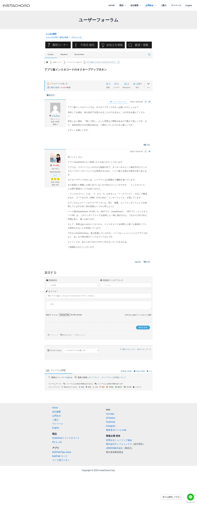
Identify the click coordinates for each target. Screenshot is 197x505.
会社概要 (137, 5)
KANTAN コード (60, 456)
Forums (51, 54)
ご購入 (164, 5)
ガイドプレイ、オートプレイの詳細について (107, 377)
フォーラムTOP (52, 37)
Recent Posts (79, 54)
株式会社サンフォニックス (119, 444)
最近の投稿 (64, 37)
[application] (126, 5)
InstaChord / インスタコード (66, 438)
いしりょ (56, 115)
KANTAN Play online (62, 452)
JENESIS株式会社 (114, 448)
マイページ (176, 5)
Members (64, 54)
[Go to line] (190, 497)
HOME (114, 5)
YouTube (110, 413)
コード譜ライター (60, 460)
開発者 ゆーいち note (116, 430)
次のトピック (144, 349)
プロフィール (76, 37)
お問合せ (152, 5)
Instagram (111, 426)
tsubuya (69, 377)
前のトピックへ (128, 349)
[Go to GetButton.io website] (190, 502)
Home (55, 407)
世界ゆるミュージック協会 (119, 440)
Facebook (110, 422)
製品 (124, 5)
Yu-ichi (63, 87)
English (189, 5)
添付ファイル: (52, 315)
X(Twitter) (110, 418)
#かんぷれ (57, 442)
